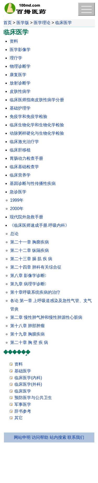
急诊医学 (18, 192)
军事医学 (22, 404)
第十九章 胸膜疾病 (27, 334)
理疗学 (16, 58)
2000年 (17, 208)
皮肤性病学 (20, 91)
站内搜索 (58, 437)
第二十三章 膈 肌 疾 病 (31, 259)
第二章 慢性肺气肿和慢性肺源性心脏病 (46, 317)
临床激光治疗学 (24, 141)
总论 (14, 233)
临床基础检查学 (24, 166)
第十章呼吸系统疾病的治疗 (35, 292)
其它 (18, 418)
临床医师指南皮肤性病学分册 (37, 100)
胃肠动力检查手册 (26, 158)
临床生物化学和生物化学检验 (37, 125)
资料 (14, 41)
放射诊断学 (20, 83)
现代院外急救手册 (26, 217)
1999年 (17, 200)
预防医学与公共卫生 (33, 397)
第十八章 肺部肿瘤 (27, 325)
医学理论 (42, 22)
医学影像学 (20, 49)
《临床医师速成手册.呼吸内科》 (39, 225)
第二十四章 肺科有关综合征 (35, 267)
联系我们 (75, 437)
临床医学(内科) (28, 378)
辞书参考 (22, 411)
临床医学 (63, 22)
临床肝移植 (20, 150)
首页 (7, 22)
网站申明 (22, 437)
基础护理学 (20, 108)
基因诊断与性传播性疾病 (33, 183)
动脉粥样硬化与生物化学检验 (37, 133)
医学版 (22, 22)
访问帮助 (40, 437)
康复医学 (18, 74)
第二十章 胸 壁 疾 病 (29, 342)
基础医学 (22, 371)
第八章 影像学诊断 (28, 275)
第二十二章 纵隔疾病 (29, 250)
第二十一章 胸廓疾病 (29, 242)
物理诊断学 (20, 66)
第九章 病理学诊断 (28, 284)
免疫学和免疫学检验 (28, 116)
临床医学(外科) (28, 384)
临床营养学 (20, 175)
